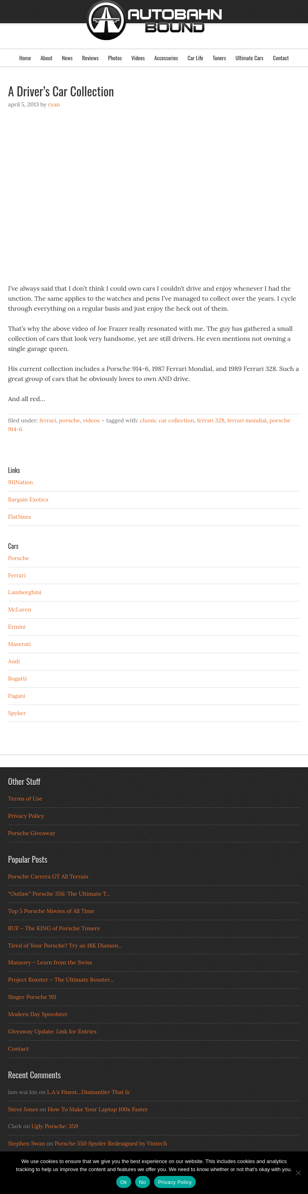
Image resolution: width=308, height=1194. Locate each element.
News (67, 57)
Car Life (195, 57)
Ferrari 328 (210, 420)
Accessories (166, 57)
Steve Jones (23, 1109)
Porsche (69, 420)
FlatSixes (19, 516)
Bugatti (17, 678)
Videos (138, 57)
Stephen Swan (26, 1143)
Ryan (54, 104)
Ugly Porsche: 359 (54, 1126)
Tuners (219, 57)
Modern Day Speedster (38, 1014)
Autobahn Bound (154, 31)
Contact (281, 57)
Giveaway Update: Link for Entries (52, 1031)
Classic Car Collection (167, 420)
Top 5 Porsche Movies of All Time (51, 911)
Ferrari (47, 420)
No (142, 1182)
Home (25, 57)
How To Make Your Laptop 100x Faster (98, 1109)
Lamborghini (24, 592)
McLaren (19, 609)
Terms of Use (25, 798)
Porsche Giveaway (31, 833)
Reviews (90, 57)
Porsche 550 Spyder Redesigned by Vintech (111, 1143)
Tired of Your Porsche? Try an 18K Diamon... (65, 945)
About (47, 57)
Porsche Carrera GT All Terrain (48, 876)
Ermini (17, 626)
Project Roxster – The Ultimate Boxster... (61, 979)
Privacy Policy (26, 815)
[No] (298, 1173)
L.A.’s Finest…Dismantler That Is (88, 1092)
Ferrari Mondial (247, 420)
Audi (14, 661)
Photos (115, 57)
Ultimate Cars (249, 57)
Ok (123, 1182)
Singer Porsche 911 (32, 996)
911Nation (20, 482)
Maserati (19, 644)
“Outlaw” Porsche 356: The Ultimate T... (59, 893)
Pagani (16, 695)
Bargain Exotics (28, 499)
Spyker (17, 713)
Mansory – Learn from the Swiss (50, 962)
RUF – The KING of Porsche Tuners (54, 928)
